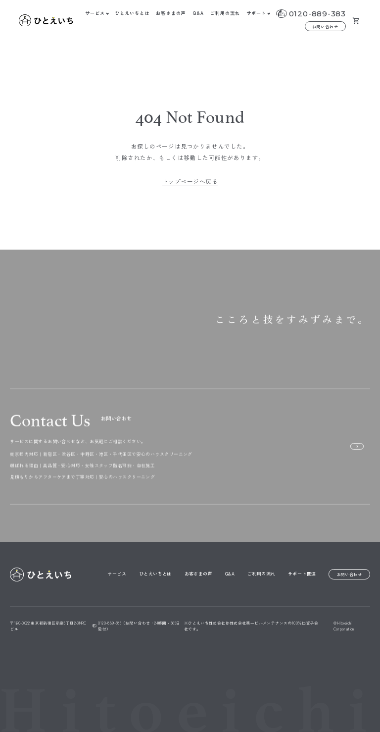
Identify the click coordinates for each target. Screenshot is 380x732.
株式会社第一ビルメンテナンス (258, 623)
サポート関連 (302, 574)
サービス (95, 13)
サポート (256, 13)
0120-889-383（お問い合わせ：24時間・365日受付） (136, 625)
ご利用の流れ (225, 13)
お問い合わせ (325, 26)
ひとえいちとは (132, 13)
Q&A (198, 13)
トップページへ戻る (190, 181)
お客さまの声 (171, 13)
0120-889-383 (317, 13)
